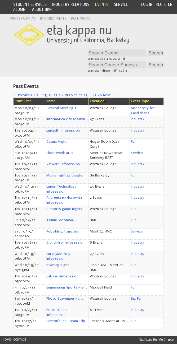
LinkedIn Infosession (63, 130)
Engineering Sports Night (66, 287)
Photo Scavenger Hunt (64, 298)
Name (50, 101)
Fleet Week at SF (60, 153)
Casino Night (56, 142)
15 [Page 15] (45, 95)
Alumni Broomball (60, 220)
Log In (146, 4)
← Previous (22, 95)
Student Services (30, 4)
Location (97, 101)
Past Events (80, 18)
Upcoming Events (53, 18)
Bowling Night (57, 265)
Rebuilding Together (62, 231)
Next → (109, 95)
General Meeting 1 (61, 108)
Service (121, 4)
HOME (7, 339)
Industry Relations (70, 4)
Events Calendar (22, 18)
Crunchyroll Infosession (65, 242)
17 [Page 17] (55, 95)
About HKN (42, 9)
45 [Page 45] (94, 95)
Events (101, 4)
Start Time (23, 101)
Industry (137, 119)
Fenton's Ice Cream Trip (65, 321)
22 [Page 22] (81, 95)
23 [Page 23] (86, 95)
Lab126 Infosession (62, 276)
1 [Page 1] (34, 95)
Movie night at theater (65, 175)
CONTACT (19, 339)
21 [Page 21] (76, 95)
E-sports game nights (64, 209)
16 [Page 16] (50, 95)
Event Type (140, 101)
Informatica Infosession (65, 119)
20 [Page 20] (71, 95)
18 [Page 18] (61, 95)
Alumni (19, 9)
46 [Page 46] (100, 95)
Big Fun (137, 298)
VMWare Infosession (63, 164)
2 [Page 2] (37, 95)
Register (164, 4)
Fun (133, 142)
